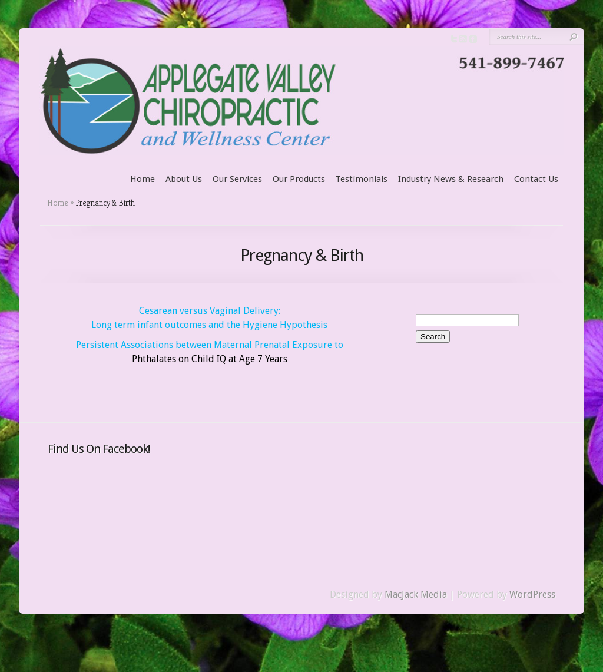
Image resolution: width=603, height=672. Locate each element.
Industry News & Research (450, 179)
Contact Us (536, 179)
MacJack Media (416, 594)
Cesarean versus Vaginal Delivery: (209, 310)
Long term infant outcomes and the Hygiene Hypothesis (209, 324)
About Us (183, 179)
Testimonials (361, 179)
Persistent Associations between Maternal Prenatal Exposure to (209, 344)
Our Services (237, 179)
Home (142, 179)
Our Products (299, 179)
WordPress (532, 594)
